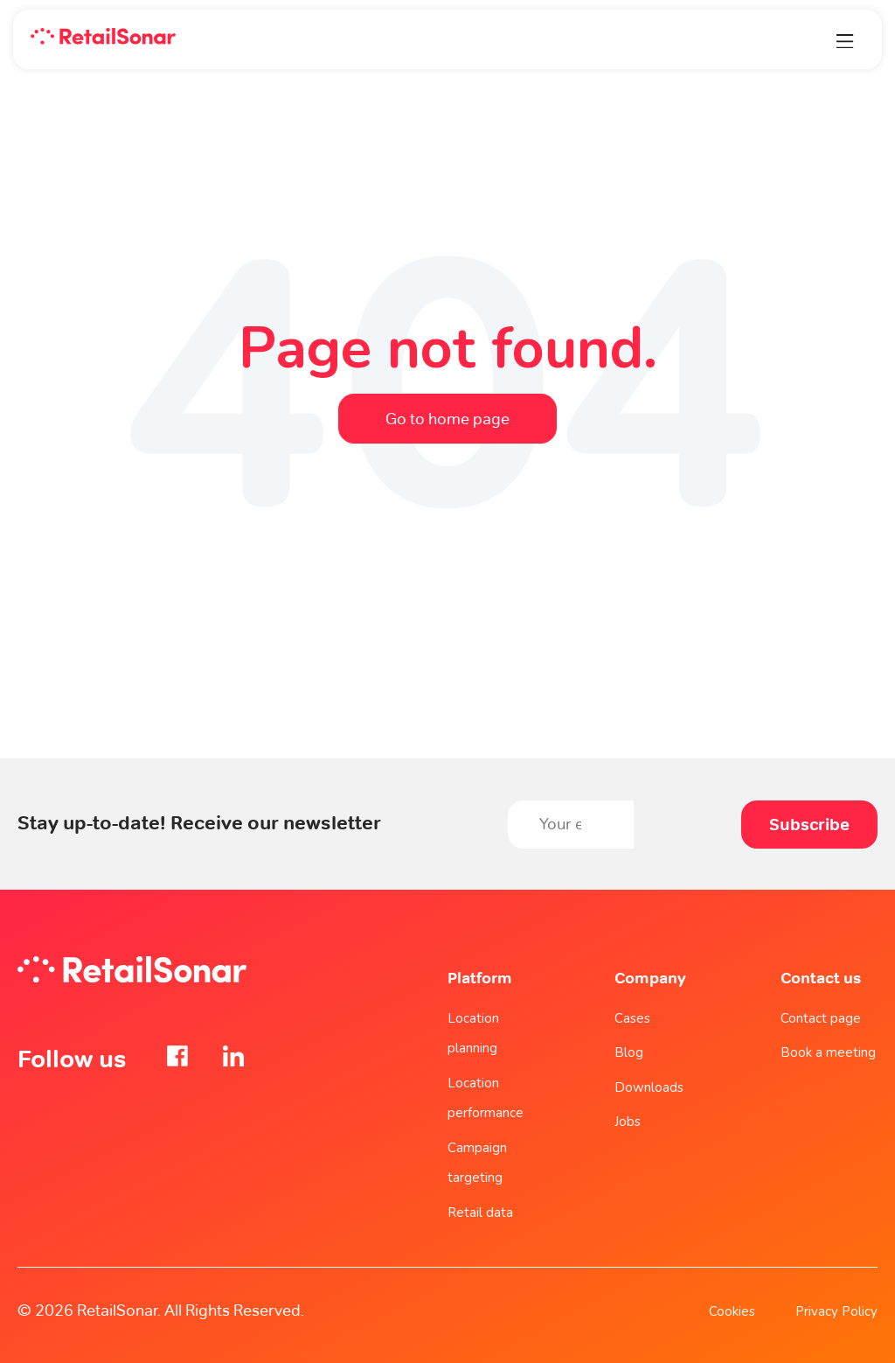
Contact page (821, 1018)
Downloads (648, 1087)
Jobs (627, 1121)
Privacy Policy (836, 1311)
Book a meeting (828, 1052)
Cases (632, 1018)
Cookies (732, 1311)
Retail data (480, 1212)
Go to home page (447, 418)
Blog (628, 1052)
